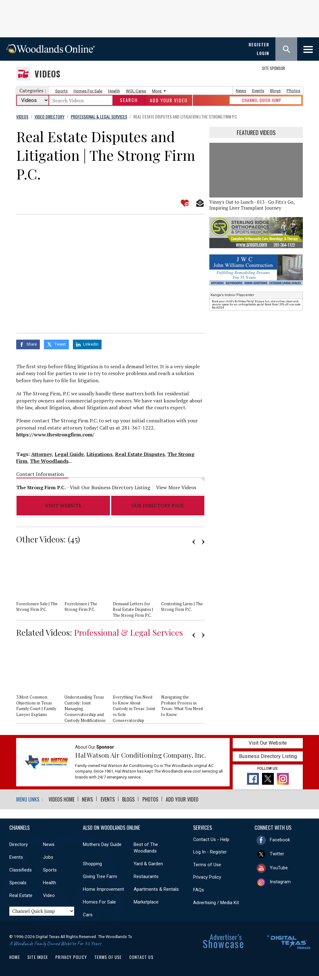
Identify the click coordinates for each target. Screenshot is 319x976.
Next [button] (203, 540)
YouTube (279, 866)
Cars (88, 913)
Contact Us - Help (211, 838)
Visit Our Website (268, 742)
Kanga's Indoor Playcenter (232, 295)
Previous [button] (194, 540)
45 (74, 537)
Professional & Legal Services (128, 631)
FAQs (198, 888)
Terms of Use (207, 863)
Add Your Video (169, 100)
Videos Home (61, 798)
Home (14, 955)
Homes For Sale (88, 91)
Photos (293, 90)
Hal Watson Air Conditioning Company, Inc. (140, 753)
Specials (17, 881)
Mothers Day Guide (102, 843)
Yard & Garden (148, 862)
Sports (61, 91)
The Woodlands (49, 459)
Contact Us (141, 955)
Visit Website (63, 504)
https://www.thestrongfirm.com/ (55, 433)
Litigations (99, 452)
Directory (18, 843)
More (158, 91)
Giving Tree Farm (100, 875)
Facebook (280, 838)
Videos (47, 73)
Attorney (41, 452)
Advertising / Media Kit (216, 901)
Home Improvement (103, 887)
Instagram (280, 880)
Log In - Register (210, 850)
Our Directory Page (157, 504)
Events (258, 90)
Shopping (92, 862)
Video (49, 894)
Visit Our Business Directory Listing (110, 486)
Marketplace (146, 900)
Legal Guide (69, 452)
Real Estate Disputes (140, 452)
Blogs (275, 90)
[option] (40, 584)
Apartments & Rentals (156, 887)
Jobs (48, 855)
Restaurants (146, 875)
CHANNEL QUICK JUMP (261, 100)
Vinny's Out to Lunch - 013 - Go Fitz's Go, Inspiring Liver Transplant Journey (251, 205)
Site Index (37, 955)
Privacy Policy (207, 875)
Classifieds (20, 868)
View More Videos (176, 486)
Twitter (277, 852)
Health (114, 91)
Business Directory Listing (268, 755)
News (241, 90)
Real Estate (20, 894)
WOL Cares (136, 91)
